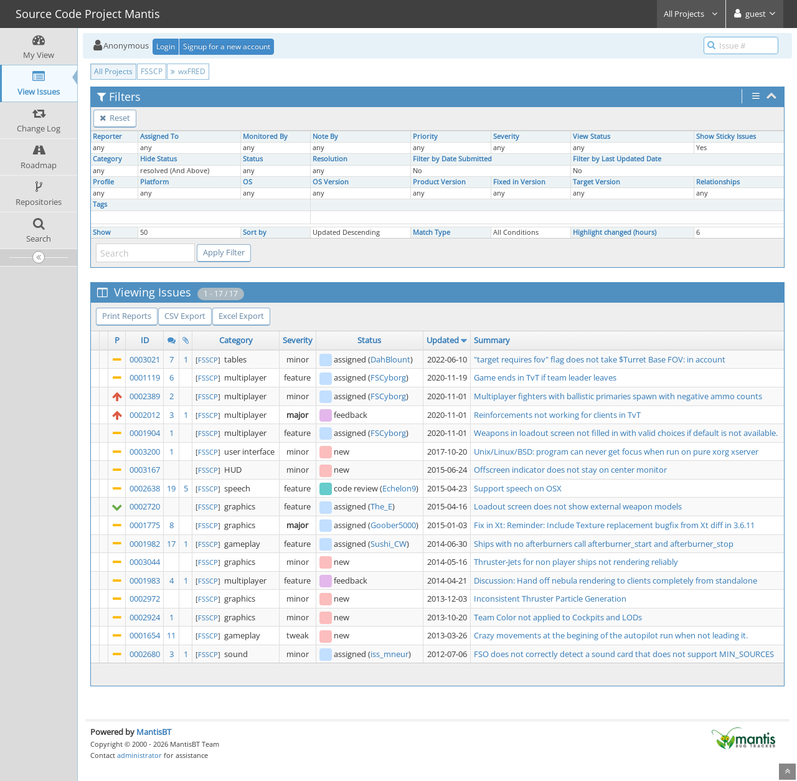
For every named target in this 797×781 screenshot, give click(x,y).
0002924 (145, 617)
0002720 (145, 506)
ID (145, 340)
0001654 (145, 635)
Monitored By (265, 136)
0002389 (145, 396)
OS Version (331, 182)
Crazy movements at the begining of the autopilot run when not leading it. (611, 635)
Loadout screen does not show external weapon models (578, 506)
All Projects (691, 13)
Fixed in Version (519, 182)
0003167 (145, 469)
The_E (381, 506)
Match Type (431, 232)
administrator (139, 755)
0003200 (145, 451)
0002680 (145, 654)
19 (171, 488)
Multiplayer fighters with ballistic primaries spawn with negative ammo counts (618, 396)
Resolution (330, 158)
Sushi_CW (388, 543)
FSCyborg (388, 377)
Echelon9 (399, 488)
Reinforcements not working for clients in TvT (557, 414)
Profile (103, 182)
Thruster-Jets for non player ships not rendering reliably (576, 561)
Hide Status (158, 158)
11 (171, 635)
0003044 (145, 561)
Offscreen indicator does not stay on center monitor (570, 469)
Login (165, 46)
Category (107, 158)
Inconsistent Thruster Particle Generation (550, 598)
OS (247, 182)
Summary (492, 340)
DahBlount (390, 359)
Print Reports (126, 315)
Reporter (107, 136)
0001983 (145, 580)
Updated (443, 340)
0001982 (145, 543)
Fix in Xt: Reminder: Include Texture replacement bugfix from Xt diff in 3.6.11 (614, 525)
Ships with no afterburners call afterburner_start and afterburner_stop (603, 543)
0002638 (145, 488)
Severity (506, 136)
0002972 (145, 598)
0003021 (145, 359)
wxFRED (188, 71)
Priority (425, 136)
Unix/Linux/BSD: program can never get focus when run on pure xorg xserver (616, 451)
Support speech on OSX (518, 488)
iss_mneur (389, 654)
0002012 (145, 414)
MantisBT (153, 731)
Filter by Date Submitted (452, 158)
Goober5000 (393, 525)
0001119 (145, 377)
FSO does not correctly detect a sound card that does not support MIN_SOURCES (624, 654)
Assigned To (159, 136)
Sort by (254, 232)
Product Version (439, 182)
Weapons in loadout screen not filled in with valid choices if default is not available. (626, 432)
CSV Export (184, 315)
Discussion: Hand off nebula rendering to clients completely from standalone (615, 580)
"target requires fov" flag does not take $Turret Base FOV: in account (599, 359)
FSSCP (152, 71)
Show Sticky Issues (726, 136)
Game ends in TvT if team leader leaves (545, 377)
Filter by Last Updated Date (617, 158)
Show (102, 232)
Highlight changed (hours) (614, 232)
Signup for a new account (226, 46)
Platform (154, 182)
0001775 (145, 525)
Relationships (718, 182)
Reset (115, 117)
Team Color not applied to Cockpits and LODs (558, 617)
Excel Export (241, 315)
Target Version (596, 182)
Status (253, 158)
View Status (591, 136)
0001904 (145, 432)
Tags (100, 204)
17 (171, 543)
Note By (325, 136)
